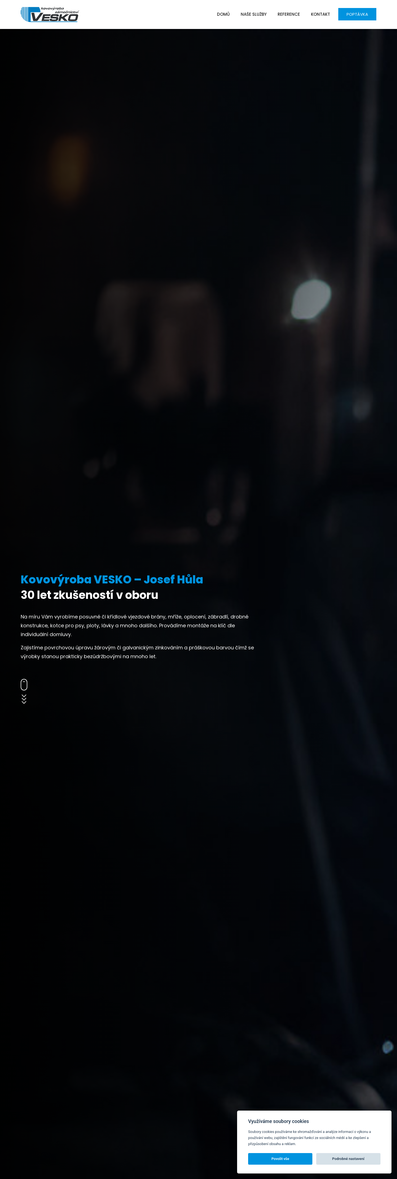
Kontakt (320, 14)
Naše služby (254, 14)
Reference (289, 14)
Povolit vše (280, 1159)
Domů (223, 14)
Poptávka (357, 14)
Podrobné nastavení (348, 1159)
